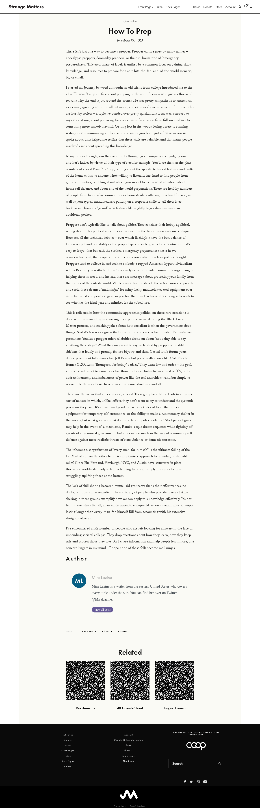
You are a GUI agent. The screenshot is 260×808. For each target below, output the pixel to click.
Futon (159, 7)
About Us (129, 750)
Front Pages (145, 7)
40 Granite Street (130, 708)
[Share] (89, 631)
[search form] (192, 763)
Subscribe (67, 734)
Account (230, 7)
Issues (196, 7)
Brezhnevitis (85, 708)
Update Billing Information (128, 739)
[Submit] (122, 631)
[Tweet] (107, 631)
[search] (220, 763)
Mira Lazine (130, 21)
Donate (207, 7)
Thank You (128, 761)
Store (219, 7)
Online (68, 766)
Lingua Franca (174, 708)
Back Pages (173, 7)
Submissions (128, 755)
